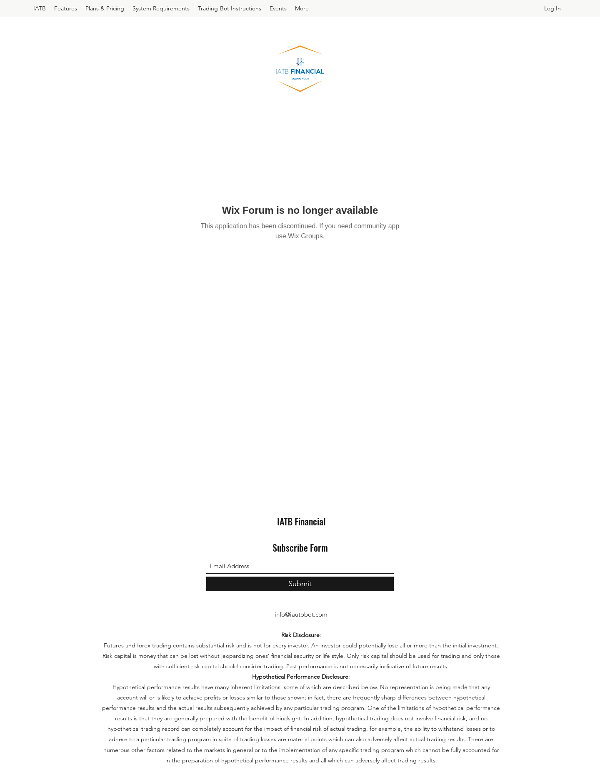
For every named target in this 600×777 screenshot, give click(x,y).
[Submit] (300, 584)
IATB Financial (301, 521)
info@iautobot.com (301, 614)
